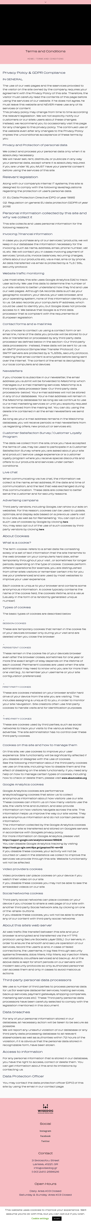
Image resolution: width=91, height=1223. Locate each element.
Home (30, 59)
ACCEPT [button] (57, 1218)
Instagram (45, 1130)
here (65, 521)
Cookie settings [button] (40, 1218)
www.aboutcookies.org (74, 777)
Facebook (45, 1136)
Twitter (45, 1141)
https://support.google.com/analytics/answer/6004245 (32, 839)
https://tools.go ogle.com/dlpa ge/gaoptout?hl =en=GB (33, 847)
